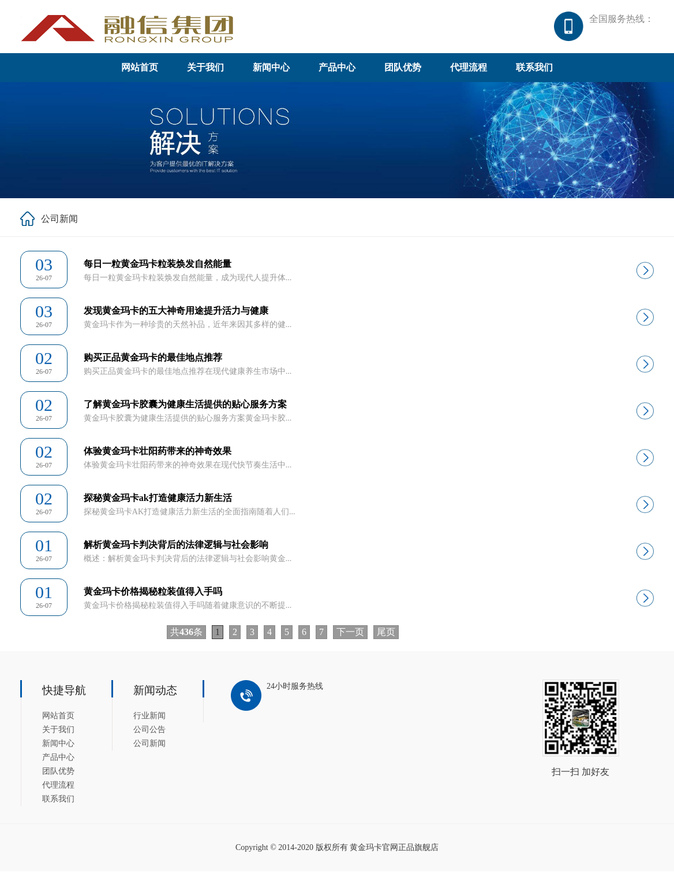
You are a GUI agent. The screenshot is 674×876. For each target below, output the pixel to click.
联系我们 (534, 72)
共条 (186, 636)
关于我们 (205, 72)
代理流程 (468, 72)
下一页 (350, 636)
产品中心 (337, 72)
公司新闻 (149, 748)
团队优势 (402, 72)
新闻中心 (271, 72)
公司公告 (149, 734)
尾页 (386, 636)
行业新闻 (149, 720)
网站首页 (139, 72)
